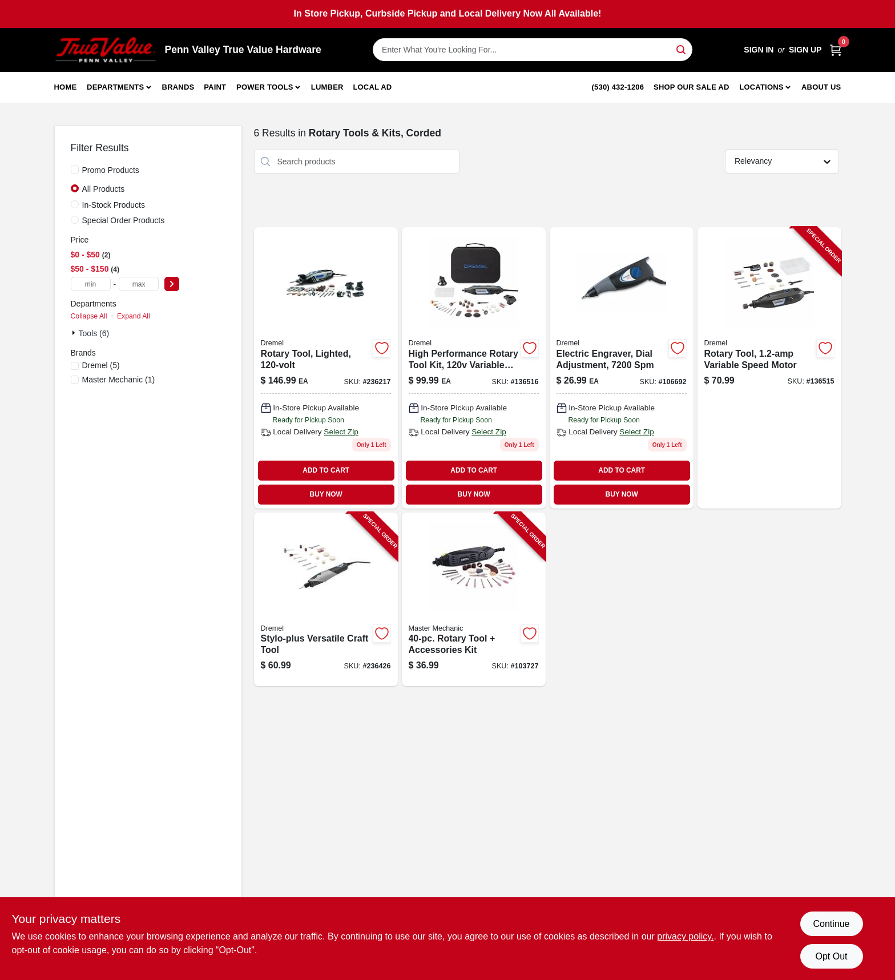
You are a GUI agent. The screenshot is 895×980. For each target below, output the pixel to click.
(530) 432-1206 (618, 87)
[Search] (682, 48)
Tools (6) (94, 333)
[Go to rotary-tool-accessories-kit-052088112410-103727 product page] (474, 600)
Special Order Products (123, 220)
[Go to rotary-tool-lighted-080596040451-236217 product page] (326, 367)
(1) (118, 379)
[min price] (91, 284)
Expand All (133, 316)
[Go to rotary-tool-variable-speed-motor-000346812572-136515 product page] (769, 367)
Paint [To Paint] (215, 87)
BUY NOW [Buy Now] (326, 494)
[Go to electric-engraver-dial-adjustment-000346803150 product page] (622, 367)
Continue (831, 924)
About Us (821, 87)
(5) (101, 365)
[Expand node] (74, 332)
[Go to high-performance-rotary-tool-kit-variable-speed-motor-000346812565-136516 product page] (474, 367)
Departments (115, 87)
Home (65, 87)
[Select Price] (171, 284)
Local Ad (372, 87)
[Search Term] (532, 49)
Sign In (758, 49)
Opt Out (831, 956)
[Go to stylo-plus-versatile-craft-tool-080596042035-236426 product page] (326, 600)
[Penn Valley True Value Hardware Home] (105, 50)
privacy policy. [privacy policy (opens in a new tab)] (685, 936)
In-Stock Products (114, 205)
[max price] (139, 284)
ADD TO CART (326, 470)
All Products (103, 189)
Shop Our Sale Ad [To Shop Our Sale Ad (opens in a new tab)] (691, 87)
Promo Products (110, 170)
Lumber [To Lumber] (327, 87)
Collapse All (89, 316)
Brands (178, 87)
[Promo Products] (75, 170)
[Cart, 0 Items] (835, 50)
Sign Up (805, 49)
